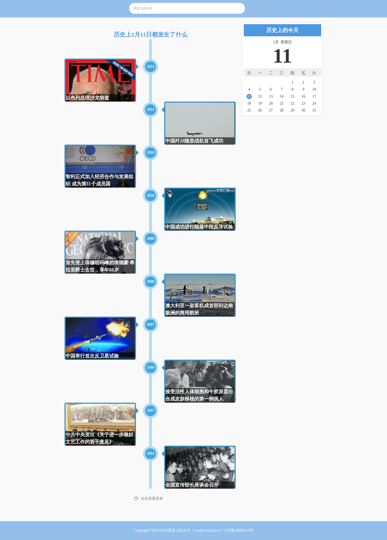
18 (249, 103)
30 (303, 110)
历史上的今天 (179, 530)
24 (314, 103)
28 (282, 110)
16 (303, 96)
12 (260, 96)
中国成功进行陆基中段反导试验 (199, 227)
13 (271, 96)
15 (292, 96)
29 (292, 110)
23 (303, 103)
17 (314, 96)
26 (260, 110)
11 (249, 96)
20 (271, 103)
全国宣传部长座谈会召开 (191, 485)
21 (282, 103)
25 (249, 110)
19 (260, 103)
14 (282, 96)
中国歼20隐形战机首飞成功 (194, 141)
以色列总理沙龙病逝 (87, 98)
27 (271, 110)
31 (314, 110)
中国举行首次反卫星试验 (92, 356)
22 (292, 103)
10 (314, 89)
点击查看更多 (152, 498)
